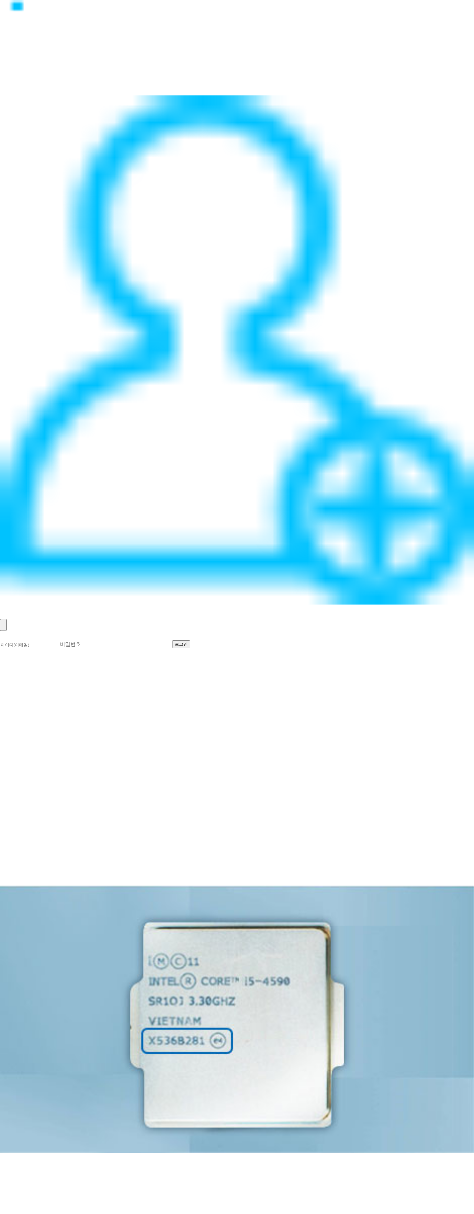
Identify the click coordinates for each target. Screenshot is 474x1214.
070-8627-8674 (80, 1187)
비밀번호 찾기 (288, 643)
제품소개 (14, 70)
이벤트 (11, 92)
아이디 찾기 (243, 643)
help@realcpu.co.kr (33, 1194)
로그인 (11, 608)
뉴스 (7, 77)
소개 (7, 700)
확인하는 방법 (40, 700)
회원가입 (14, 615)
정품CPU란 (18, 63)
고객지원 (14, 84)
